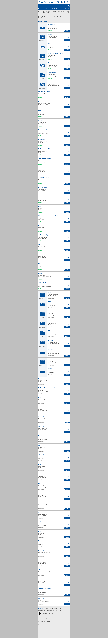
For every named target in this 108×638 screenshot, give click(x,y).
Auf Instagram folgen (54, 616)
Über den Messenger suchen (44, 618)
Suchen (40, 625)
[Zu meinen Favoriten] (65, 2)
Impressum (40, 610)
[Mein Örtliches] (62, 2)
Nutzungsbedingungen (49, 610)
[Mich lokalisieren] (54, 21)
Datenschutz (58, 610)
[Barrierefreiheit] (68, 2)
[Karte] (68, 6)
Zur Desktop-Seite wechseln (44, 621)
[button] (45, 613)
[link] (68, 12)
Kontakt (51, 608)
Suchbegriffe (46, 608)
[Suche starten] (58, 2)
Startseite (40, 608)
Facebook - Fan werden (43, 616)
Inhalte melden (57, 608)
